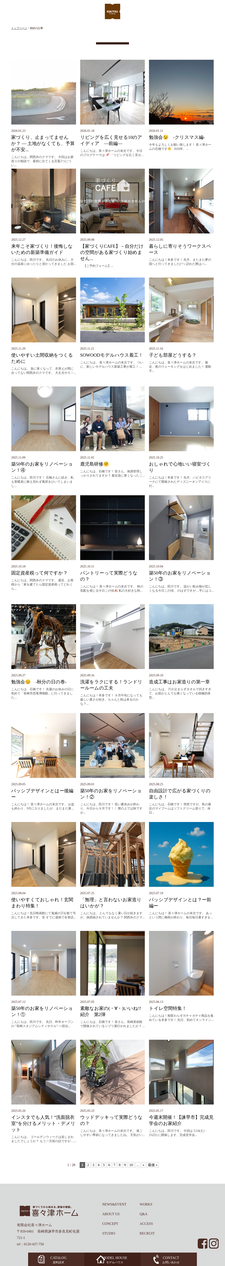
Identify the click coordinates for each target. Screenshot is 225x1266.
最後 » (153, 1165)
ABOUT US (111, 1214)
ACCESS (146, 1224)
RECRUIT (147, 1233)
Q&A (143, 1214)
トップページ (19, 28)
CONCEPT (110, 1224)
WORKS (146, 1204)
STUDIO (108, 1233)
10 (131, 1165)
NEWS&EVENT (114, 1204)
